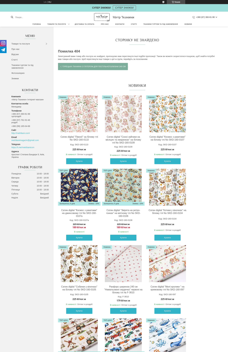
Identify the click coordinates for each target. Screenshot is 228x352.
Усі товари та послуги (136, 329)
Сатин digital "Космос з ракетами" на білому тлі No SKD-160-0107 (157, 140)
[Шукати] (12, 17)
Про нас (105, 24)
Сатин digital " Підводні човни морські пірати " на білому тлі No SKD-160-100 (197, 293)
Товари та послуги (56, 24)
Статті (134, 24)
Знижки (15, 78)
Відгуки (15, 54)
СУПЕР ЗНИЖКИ (124, 8)
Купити (77, 164)
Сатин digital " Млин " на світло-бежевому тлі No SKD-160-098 (117, 291)
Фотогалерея (17, 73)
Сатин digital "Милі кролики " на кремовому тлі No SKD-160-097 (77, 291)
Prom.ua (127, 347)
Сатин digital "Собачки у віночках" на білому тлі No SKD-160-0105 (157, 216)
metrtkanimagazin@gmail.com (25, 140)
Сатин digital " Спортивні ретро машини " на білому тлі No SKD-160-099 (157, 293)
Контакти (119, 24)
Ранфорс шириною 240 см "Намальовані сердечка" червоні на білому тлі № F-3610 (197, 216)
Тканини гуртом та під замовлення (160, 24)
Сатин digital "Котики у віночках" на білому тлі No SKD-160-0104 (117, 215)
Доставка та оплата (84, 24)
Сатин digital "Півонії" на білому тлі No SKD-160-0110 (77, 138)
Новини (188, 24)
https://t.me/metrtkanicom (22, 147)
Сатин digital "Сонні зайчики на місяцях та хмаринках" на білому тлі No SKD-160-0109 (117, 140)
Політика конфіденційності (139, 349)
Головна (36, 24)
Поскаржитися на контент (117, 349)
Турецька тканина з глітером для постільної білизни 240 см (94, 66)
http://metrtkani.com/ (20, 133)
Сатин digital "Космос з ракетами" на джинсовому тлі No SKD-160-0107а (197, 140)
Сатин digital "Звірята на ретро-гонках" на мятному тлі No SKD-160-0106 (77, 216)
